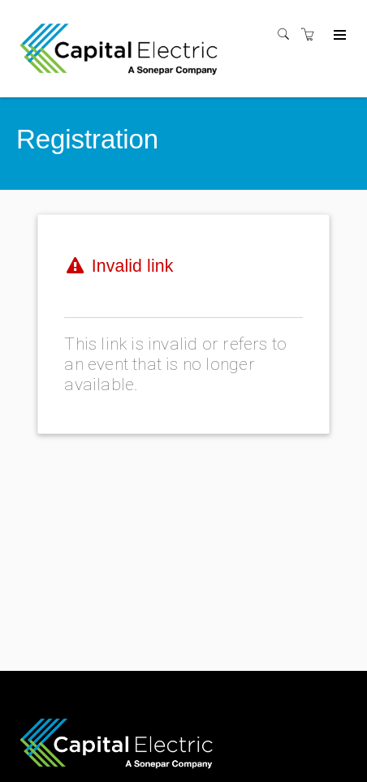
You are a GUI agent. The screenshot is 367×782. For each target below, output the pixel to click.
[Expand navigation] (338, 35)
